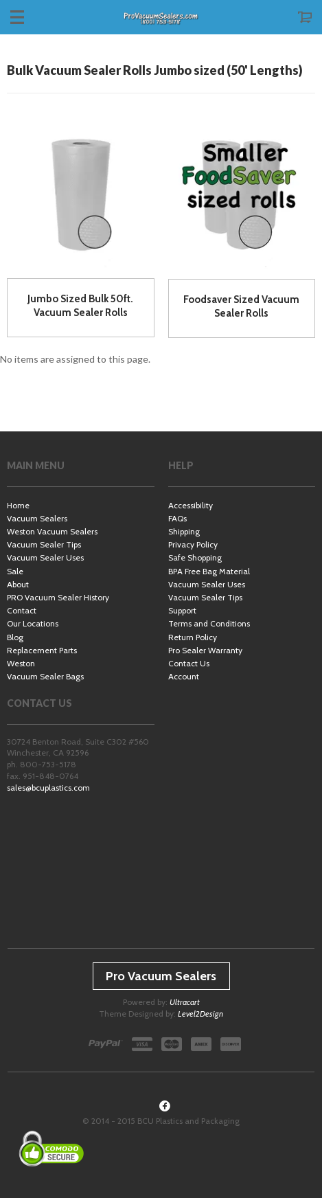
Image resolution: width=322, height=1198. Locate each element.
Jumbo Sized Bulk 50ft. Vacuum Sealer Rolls (80, 306)
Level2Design (200, 1013)
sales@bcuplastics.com (48, 787)
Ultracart (185, 1002)
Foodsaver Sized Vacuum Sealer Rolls (241, 306)
